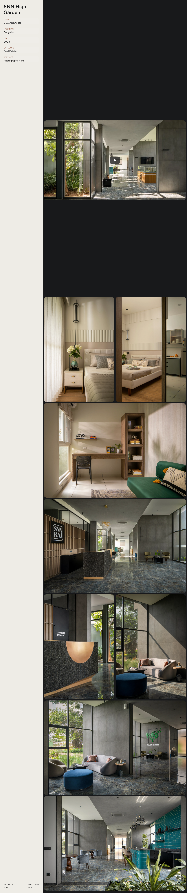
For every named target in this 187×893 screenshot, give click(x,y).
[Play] (115, 160)
